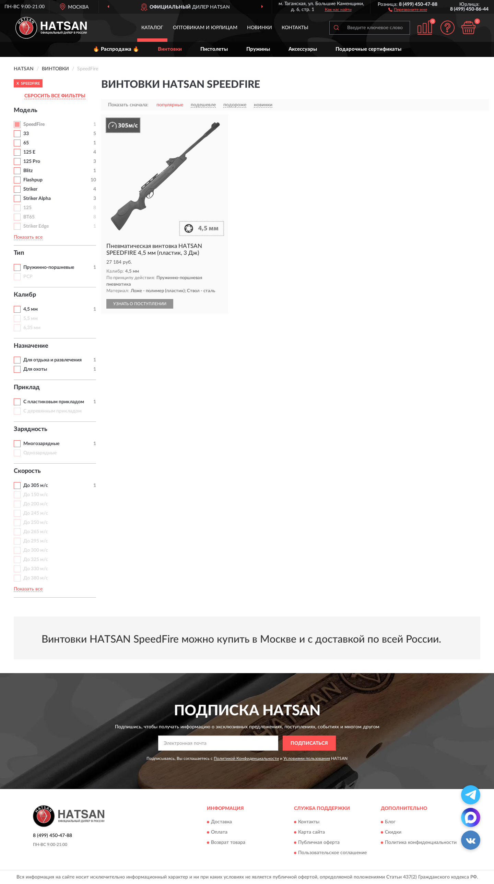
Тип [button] (19, 253)
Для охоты (35, 369)
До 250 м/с (35, 522)
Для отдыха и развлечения (52, 360)
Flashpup (33, 180)
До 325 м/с (35, 559)
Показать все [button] (28, 237)
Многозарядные (41, 443)
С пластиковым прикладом (53, 401)
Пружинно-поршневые (48, 267)
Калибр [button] (25, 295)
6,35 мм (31, 327)
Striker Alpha (37, 198)
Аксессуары (303, 49)
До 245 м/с (35, 513)
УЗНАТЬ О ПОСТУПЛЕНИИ (139, 304)
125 (27, 207)
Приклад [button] (27, 387)
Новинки (259, 27)
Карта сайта (311, 832)
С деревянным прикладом (52, 411)
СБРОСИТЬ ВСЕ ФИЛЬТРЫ (54, 96)
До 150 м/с (35, 494)
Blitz (28, 170)
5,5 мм (30, 318)
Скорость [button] (27, 471)
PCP (28, 276)
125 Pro (31, 161)
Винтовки (170, 49)
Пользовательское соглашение (332, 852)
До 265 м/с (35, 531)
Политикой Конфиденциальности (246, 758)
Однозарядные (40, 453)
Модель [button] (25, 110)
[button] (407, 9)
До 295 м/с (35, 541)
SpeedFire (34, 124)
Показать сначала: (128, 105)
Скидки (393, 832)
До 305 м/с (35, 485)
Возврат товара (228, 842)
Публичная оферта (319, 842)
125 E (29, 152)
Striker (30, 189)
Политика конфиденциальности (421, 842)
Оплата (219, 832)
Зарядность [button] (30, 429)
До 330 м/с (35, 568)
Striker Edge (36, 226)
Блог (390, 822)
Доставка (221, 822)
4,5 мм (30, 309)
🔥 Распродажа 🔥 (116, 49)
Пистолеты (214, 49)
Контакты (295, 27)
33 (26, 133)
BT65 (29, 217)
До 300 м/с (35, 550)
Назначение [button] (31, 346)
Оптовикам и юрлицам (205, 27)
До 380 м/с (35, 578)
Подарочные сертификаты (368, 49)
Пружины (258, 49)
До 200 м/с (35, 504)
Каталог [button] (152, 27)
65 (26, 143)
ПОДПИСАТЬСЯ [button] (309, 743)
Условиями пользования (306, 758)
